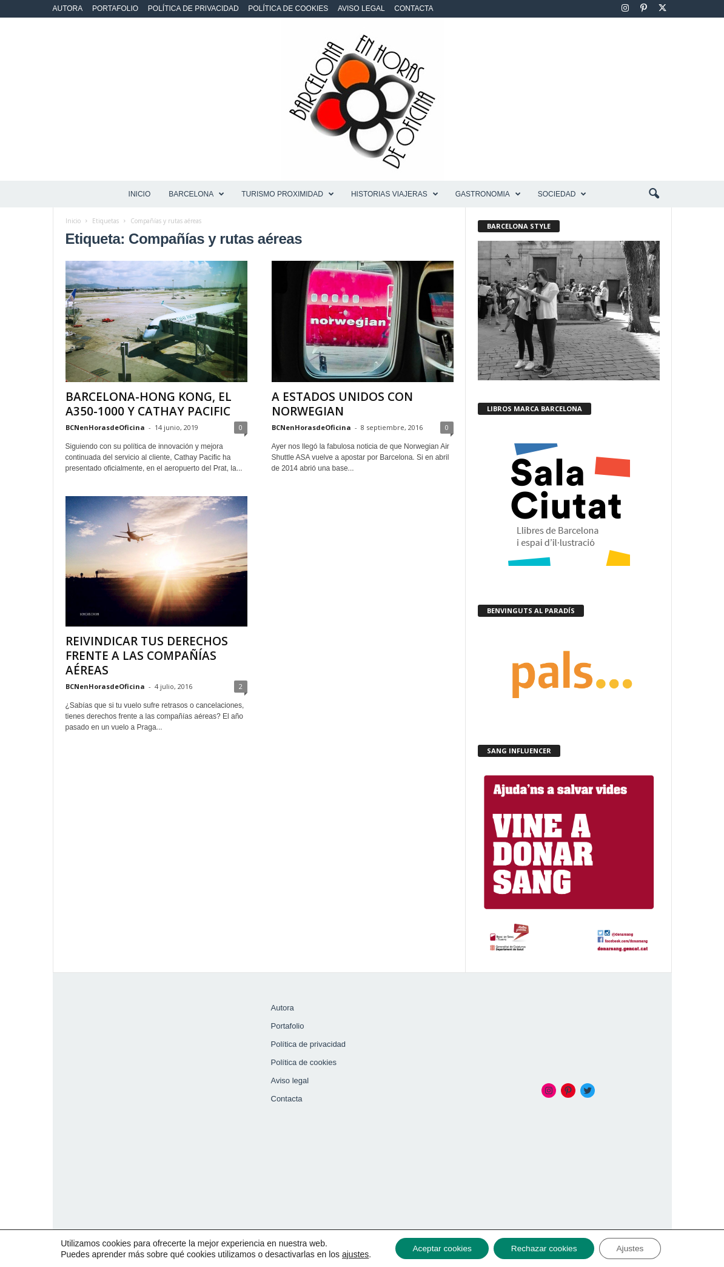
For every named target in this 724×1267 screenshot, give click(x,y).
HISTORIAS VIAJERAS (394, 194)
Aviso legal (361, 8)
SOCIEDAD (562, 194)
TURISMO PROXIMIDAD (287, 194)
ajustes (350, 1254)
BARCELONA (196, 194)
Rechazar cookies (544, 1248)
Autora (68, 8)
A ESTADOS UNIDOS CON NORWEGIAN (342, 404)
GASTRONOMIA (488, 194)
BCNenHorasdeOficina (105, 427)
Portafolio (115, 8)
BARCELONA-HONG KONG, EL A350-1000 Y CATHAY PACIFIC (148, 404)
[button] (653, 194)
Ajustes (633, 1248)
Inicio (140, 194)
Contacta (413, 8)
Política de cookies (288, 8)
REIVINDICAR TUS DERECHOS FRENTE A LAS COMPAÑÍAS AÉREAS (146, 655)
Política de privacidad (193, 8)
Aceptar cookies (439, 1248)
